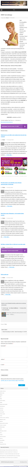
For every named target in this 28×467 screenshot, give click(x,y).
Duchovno (1, 408)
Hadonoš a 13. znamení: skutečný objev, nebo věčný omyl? (9, 453)
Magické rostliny (2, 419)
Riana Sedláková (14, 308)
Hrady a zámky (2, 413)
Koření (1, 415)
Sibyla (7, 17)
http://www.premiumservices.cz (7, 122)
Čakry (1, 398)
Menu (14, 10)
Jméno (3, 359)
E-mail (2, 364)
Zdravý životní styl (3, 444)
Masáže (1, 421)
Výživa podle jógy (4, 274)
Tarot (1, 432)
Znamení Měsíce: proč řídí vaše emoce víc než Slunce (9, 457)
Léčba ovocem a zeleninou (4, 417)
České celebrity (2, 400)
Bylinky (1, 394)
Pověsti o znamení (3, 425)
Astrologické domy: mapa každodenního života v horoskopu (10, 455)
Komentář (3, 345)
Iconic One (15, 465)
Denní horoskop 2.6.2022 (7, 331)
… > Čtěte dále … (8, 155)
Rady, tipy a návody (3, 430)
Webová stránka (4, 369)
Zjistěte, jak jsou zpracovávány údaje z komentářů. (12, 380)
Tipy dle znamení (3, 436)
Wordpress (26, 465)
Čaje (0, 396)
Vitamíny (1, 442)
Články (6, 324)
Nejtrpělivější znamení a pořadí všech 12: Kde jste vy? (9, 451)
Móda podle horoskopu (4, 423)
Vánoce (1, 438)
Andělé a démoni (3, 391)
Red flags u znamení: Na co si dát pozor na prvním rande (13, 244)
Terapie (1, 434)
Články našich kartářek (3, 404)
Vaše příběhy (2, 440)
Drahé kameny (2, 406)
